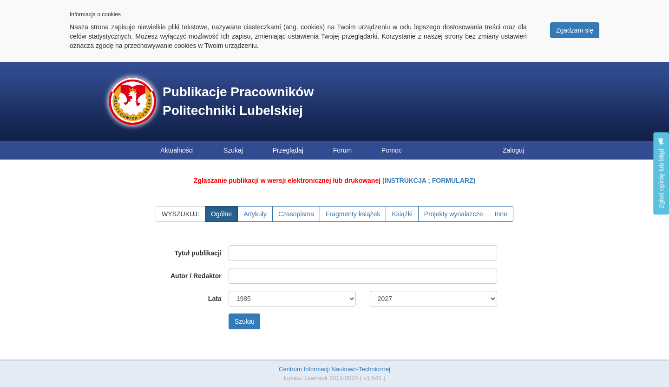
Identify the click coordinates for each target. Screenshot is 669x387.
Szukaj (233, 150)
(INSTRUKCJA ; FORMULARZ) (428, 180)
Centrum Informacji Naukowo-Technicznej (334, 369)
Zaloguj (513, 150)
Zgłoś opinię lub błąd (661, 173)
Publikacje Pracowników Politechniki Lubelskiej (238, 101)
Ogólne (221, 214)
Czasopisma (296, 214)
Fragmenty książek (353, 214)
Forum (342, 150)
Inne (501, 214)
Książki (402, 214)
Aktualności (177, 150)
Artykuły (255, 214)
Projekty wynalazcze (453, 214)
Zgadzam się (574, 30)
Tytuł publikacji (198, 253)
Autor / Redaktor (196, 276)
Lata (215, 298)
